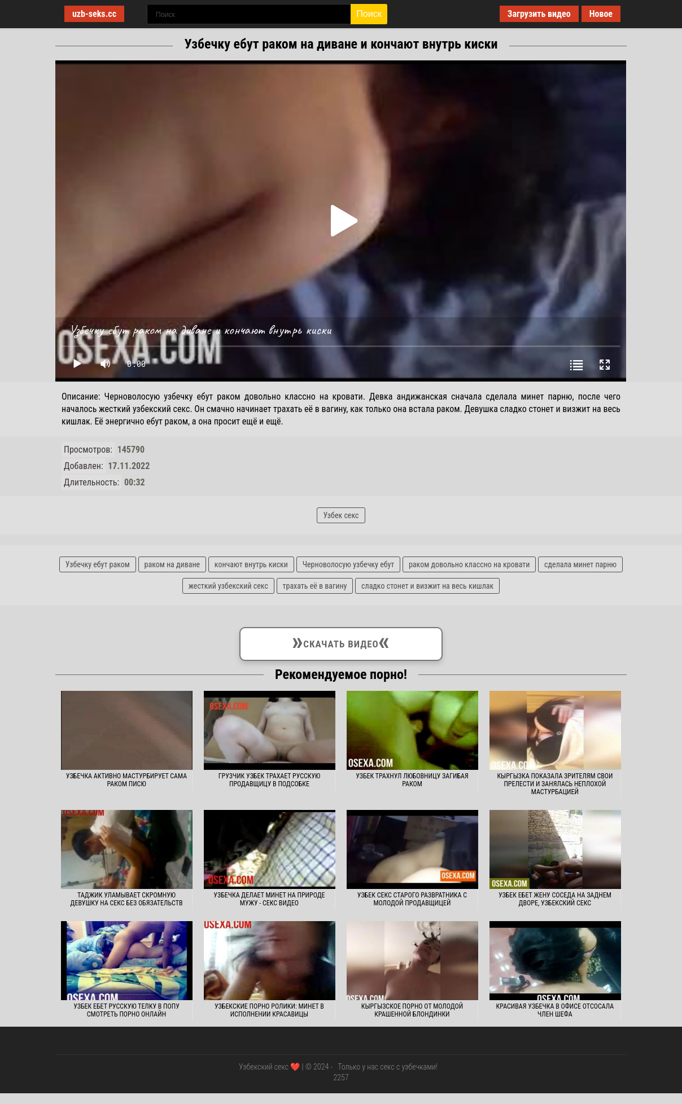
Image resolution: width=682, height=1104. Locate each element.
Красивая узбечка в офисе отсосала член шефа (555, 1010)
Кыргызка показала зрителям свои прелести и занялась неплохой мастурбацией (555, 784)
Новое (601, 13)
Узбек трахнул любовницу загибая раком (412, 780)
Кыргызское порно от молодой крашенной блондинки (412, 1010)
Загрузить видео (539, 13)
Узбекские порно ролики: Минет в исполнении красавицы (269, 1010)
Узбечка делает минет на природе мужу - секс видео (269, 899)
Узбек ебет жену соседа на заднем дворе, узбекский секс (555, 899)
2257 (340, 1077)
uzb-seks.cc (94, 13)
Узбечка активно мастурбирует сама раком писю (126, 780)
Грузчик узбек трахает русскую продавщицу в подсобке (269, 780)
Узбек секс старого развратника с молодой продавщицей (412, 899)
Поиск (368, 14)
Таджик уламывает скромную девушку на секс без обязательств (127, 899)
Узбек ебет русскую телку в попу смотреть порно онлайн (126, 1010)
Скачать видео (341, 641)
